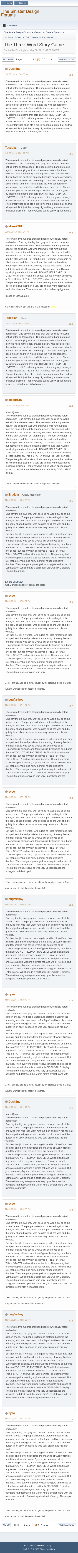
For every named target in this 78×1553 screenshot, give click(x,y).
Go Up (6, 1525)
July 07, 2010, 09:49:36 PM (17, 323)
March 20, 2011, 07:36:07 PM (18, 601)
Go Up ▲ (50, 1546)
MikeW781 (15, 226)
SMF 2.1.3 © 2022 (31, 1549)
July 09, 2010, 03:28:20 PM (17, 405)
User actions (66, 59)
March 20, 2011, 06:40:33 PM (18, 500)
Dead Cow (17, 582)
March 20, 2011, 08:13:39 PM (18, 1209)
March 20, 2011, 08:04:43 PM (18, 904)
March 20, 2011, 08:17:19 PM (18, 1419)
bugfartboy (15, 699)
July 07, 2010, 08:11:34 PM (17, 232)
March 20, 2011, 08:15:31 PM (18, 1320)
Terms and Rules (37, 1546)
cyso (11, 595)
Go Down (8, 59)
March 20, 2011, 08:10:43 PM (18, 1000)
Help (26, 1546)
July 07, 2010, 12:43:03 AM (17, 74)
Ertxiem (13, 494)
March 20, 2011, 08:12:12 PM (18, 1107)
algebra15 (15, 399)
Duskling (14, 68)
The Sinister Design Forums (20, 13)
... (31, 59)
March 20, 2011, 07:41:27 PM (18, 705)
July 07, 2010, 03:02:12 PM (17, 153)
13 (50, 59)
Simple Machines (47, 1549)
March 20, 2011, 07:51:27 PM (18, 797)
